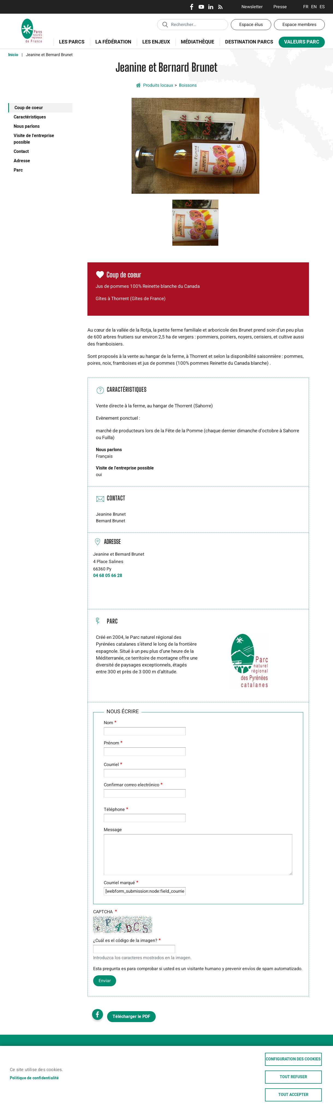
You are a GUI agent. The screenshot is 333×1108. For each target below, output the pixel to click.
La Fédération (111, 45)
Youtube (201, 7)
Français (305, 7)
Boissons (188, 85)
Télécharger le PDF (131, 1016)
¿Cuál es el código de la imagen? (125, 940)
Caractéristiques (30, 117)
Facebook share (97, 1014)
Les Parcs (70, 45)
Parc (18, 170)
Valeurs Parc (300, 43)
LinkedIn (211, 7)
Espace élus (251, 24)
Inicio (13, 55)
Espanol (322, 7)
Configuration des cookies (293, 1059)
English (314, 7)
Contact (21, 151)
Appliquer (165, 24)
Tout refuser (293, 1077)
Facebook (191, 7)
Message (113, 829)
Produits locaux (158, 85)
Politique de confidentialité (34, 1078)
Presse (280, 7)
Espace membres (299, 24)
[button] (195, 145)
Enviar (105, 981)
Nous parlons (27, 126)
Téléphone (114, 809)
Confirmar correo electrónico (131, 785)
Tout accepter (293, 1095)
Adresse (22, 161)
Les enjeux (154, 45)
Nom (108, 723)
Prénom (111, 743)
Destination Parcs (249, 42)
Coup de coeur (28, 108)
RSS (220, 7)
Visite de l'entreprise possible (34, 139)
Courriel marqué (119, 883)
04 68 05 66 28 (107, 575)
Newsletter (252, 7)
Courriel (111, 764)
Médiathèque (197, 42)
